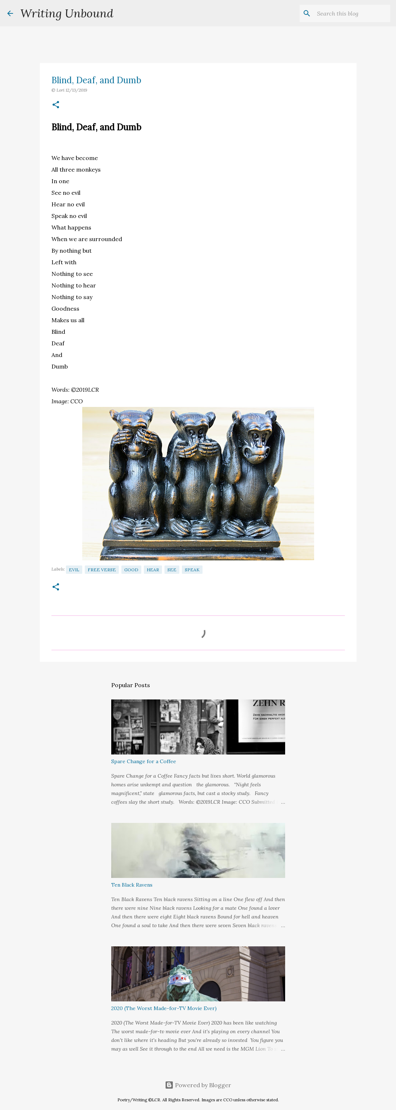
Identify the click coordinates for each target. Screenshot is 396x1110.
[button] (55, 105)
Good (131, 569)
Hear (153, 569)
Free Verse (102, 569)
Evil (74, 569)
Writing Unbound (66, 13)
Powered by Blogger (198, 1085)
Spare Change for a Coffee (143, 761)
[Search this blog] (352, 13)
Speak (192, 569)
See (171, 569)
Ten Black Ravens (132, 885)
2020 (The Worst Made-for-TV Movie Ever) (164, 1008)
